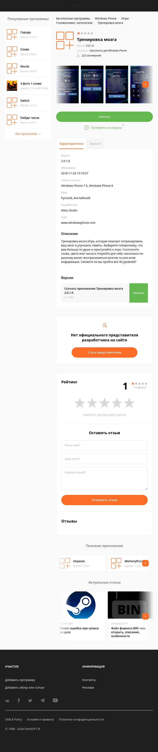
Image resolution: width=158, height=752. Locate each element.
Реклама (88, 687)
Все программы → (28, 134)
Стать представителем (104, 352)
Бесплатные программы (73, 18)
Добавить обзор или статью (24, 687)
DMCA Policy (13, 719)
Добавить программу (20, 680)
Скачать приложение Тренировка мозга (93, 291)
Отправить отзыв (104, 500)
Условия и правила (40, 719)
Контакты (89, 680)
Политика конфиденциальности (81, 719)
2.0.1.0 (85, 45)
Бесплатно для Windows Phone (108, 50)
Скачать (104, 117)
